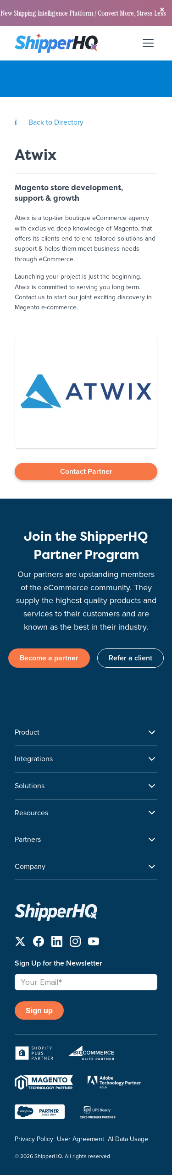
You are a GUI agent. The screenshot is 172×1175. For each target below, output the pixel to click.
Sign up (39, 1010)
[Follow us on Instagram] (75, 943)
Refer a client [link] (130, 658)
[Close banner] (162, 10)
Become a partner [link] (49, 658)
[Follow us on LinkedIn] (56, 943)
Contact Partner (86, 471)
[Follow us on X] (20, 943)
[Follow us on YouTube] (93, 943)
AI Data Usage (128, 1138)
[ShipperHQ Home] (86, 911)
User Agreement (80, 1138)
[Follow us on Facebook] (38, 943)
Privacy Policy (34, 1138)
